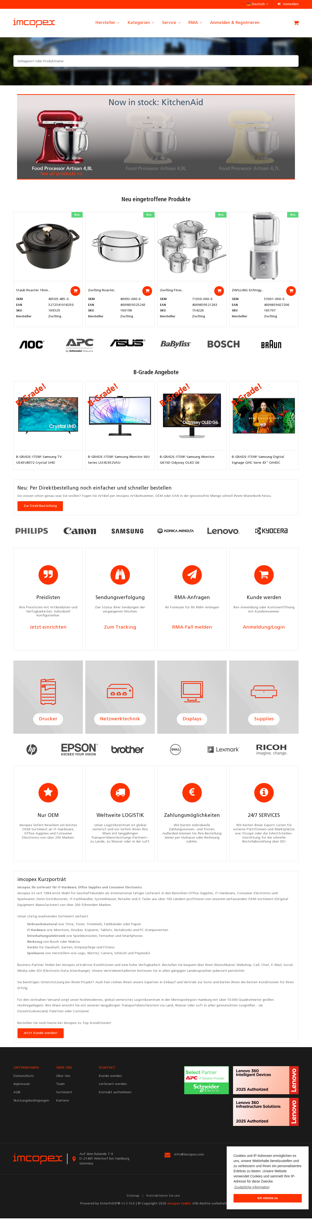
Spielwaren (26, 904)
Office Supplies (89, 892)
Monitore (61, 935)
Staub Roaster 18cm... (33, 290)
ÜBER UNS (64, 1072)
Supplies (264, 721)
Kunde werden (110, 1080)
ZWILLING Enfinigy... (247, 290)
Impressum (21, 1089)
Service (171, 23)
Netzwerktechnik (120, 721)
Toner (80, 929)
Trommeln (94, 929)
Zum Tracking (120, 628)
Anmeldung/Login (264, 628)
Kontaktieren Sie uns (163, 1200)
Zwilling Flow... (172, 290)
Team (60, 1089)
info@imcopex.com (189, 1159)
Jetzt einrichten (48, 628)
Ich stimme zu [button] (267, 1198)
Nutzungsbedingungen (31, 1105)
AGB (16, 1097)
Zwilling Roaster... (102, 290)
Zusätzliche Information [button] (252, 1187)
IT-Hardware (67, 892)
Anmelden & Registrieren (235, 23)
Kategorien (141, 23)
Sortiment (66, 921)
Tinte (69, 929)
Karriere (62, 1105)
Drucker (48, 721)
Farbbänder (113, 929)
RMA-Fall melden (192, 628)
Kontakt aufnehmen (115, 1097)
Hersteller (107, 23)
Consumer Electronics (125, 892)
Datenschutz (23, 1080)
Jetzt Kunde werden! (41, 1037)
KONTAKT (107, 1072)
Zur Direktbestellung (40, 506)
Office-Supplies (200, 898)
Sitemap (133, 1200)
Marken (105, 910)
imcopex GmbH (179, 1208)
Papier (136, 929)
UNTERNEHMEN (26, 1072)
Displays (192, 721)
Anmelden (288, 4)
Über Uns (63, 1080)
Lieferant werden (113, 1089)
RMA (195, 23)
